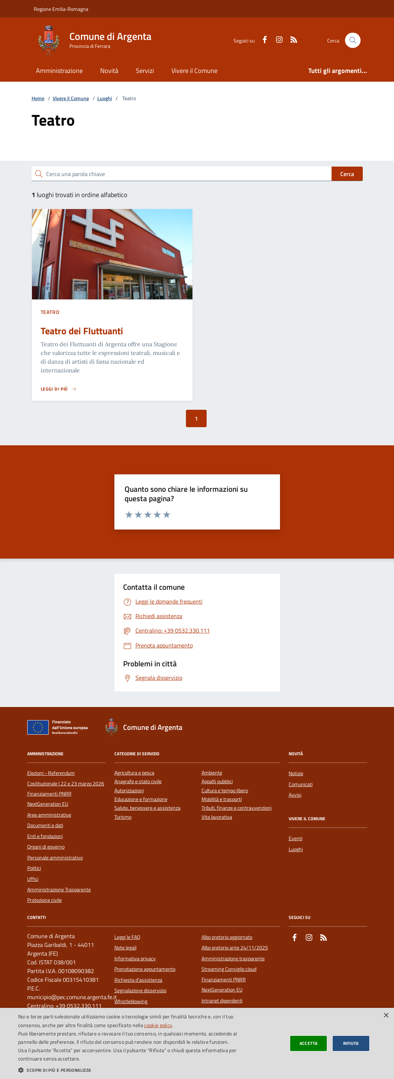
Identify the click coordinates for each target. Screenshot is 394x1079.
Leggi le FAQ (127, 937)
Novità (109, 70)
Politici (34, 868)
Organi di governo (46, 847)
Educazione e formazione (140, 799)
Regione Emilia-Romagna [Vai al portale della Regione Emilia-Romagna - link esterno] (61, 9)
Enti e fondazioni (45, 836)
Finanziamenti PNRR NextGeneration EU (49, 799)
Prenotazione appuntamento (144, 969)
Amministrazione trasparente (233, 958)
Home (38, 98)
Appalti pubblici (217, 781)
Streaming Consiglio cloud (229, 969)
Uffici (32, 879)
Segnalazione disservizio (140, 990)
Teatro (50, 312)
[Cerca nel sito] (353, 40)
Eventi (295, 838)
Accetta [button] (309, 1043)
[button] (133, 1070)
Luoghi (104, 98)
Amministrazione (59, 70)
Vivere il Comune (194, 70)
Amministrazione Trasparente (59, 890)
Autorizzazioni (129, 790)
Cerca (347, 173)
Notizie (296, 773)
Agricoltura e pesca (134, 773)
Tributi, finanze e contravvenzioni (237, 808)
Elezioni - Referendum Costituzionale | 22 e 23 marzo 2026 (65, 778)
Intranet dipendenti (222, 1001)
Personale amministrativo (55, 858)
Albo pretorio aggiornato (227, 937)
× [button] (386, 1015)
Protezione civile (44, 900)
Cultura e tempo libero (225, 790)
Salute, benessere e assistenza (147, 808)
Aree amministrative (49, 815)
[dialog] (197, 1043)
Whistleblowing (130, 1001)
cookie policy (158, 1025)
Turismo (122, 817)
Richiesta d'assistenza (138, 980)
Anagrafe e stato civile (138, 781)
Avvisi (295, 795)
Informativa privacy (135, 958)
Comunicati (301, 784)
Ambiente (212, 773)
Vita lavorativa (217, 817)
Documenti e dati (45, 825)
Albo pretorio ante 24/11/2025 (235, 948)
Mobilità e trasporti (222, 799)
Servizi (145, 70)
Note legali (125, 948)
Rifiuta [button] (351, 1043)
